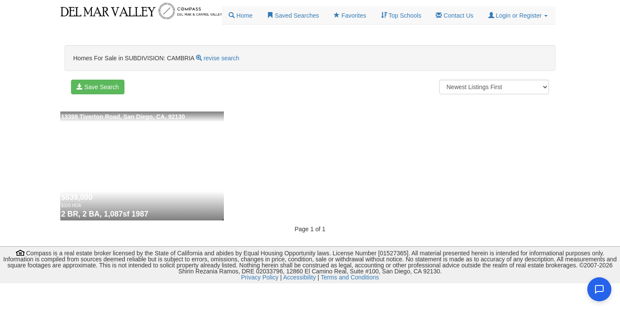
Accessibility (299, 277)
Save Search (98, 87)
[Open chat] (599, 289)
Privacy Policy (260, 277)
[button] (518, 15)
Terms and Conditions (350, 277)
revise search (221, 58)
